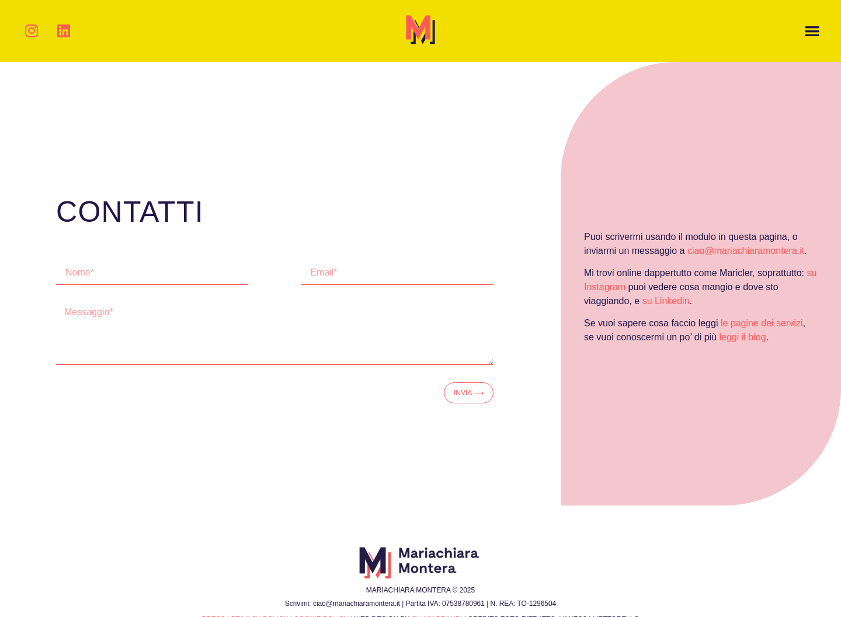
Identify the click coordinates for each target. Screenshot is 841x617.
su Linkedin (666, 301)
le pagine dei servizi (762, 323)
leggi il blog (743, 337)
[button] (813, 31)
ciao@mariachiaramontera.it (745, 251)
